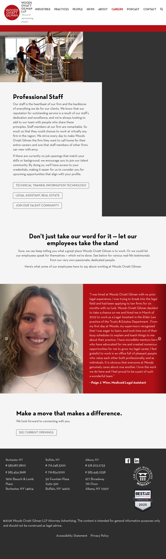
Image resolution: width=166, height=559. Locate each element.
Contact (149, 9)
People (78, 9)
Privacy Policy (100, 535)
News (90, 9)
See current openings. (36, 432)
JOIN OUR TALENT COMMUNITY (37, 205)
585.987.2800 (17, 465)
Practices (61, 9)
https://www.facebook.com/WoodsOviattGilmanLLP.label (127, 460)
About (103, 9)
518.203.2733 (96, 465)
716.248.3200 (57, 465)
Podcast (133, 9)
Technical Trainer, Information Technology (51, 185)
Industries (42, 9)
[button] (6, 338)
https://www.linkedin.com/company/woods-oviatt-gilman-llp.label (136, 460)
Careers (117, 9)
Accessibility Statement (71, 535)
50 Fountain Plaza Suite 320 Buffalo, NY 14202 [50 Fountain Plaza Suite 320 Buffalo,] (58, 484)
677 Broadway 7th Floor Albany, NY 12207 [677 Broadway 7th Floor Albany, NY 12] (97, 484)
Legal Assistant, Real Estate (38, 195)
